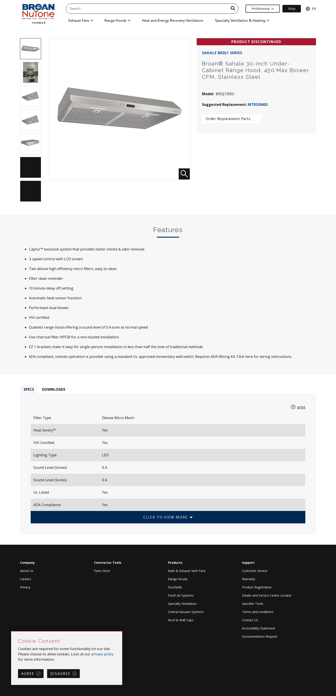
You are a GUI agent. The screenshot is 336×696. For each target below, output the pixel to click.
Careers (25, 579)
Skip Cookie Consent (11, 631)
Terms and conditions (257, 612)
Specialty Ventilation (182, 603)
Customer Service (254, 571)
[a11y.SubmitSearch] (233, 9)
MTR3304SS (258, 104)
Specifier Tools (252, 603)
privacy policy (102, 654)
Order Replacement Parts (228, 118)
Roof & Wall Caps (180, 620)
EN (311, 8)
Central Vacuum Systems (186, 612)
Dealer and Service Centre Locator (267, 595)
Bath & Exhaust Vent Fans (187, 571)
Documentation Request (259, 636)
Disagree (60, 673)
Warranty (248, 579)
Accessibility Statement (258, 628)
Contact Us (250, 620)
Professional (263, 8)
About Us (26, 571)
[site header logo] (38, 14)
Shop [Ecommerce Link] (291, 8)
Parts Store (102, 571)
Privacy (25, 587)
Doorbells (175, 587)
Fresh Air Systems (181, 595)
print (301, 407)
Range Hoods (178, 579)
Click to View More (165, 517)
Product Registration (257, 587)
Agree (27, 673)
